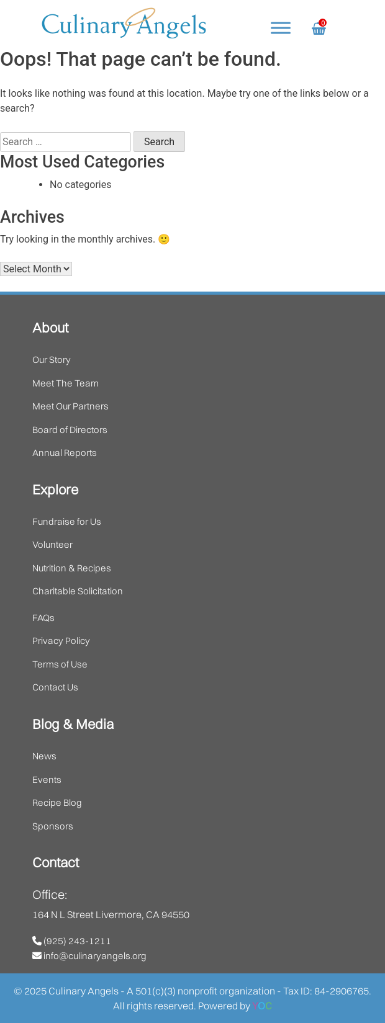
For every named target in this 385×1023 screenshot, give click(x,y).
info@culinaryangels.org (89, 956)
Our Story (51, 359)
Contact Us (55, 687)
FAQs (43, 617)
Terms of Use (60, 664)
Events (46, 779)
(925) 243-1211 (71, 941)
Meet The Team (65, 383)
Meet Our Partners (70, 406)
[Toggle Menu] (281, 28)
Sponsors (52, 826)
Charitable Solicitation (77, 591)
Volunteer (52, 544)
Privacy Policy (61, 640)
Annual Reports (64, 452)
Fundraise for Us (66, 521)
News (44, 756)
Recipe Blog (57, 802)
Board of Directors (69, 430)
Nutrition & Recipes (71, 568)
